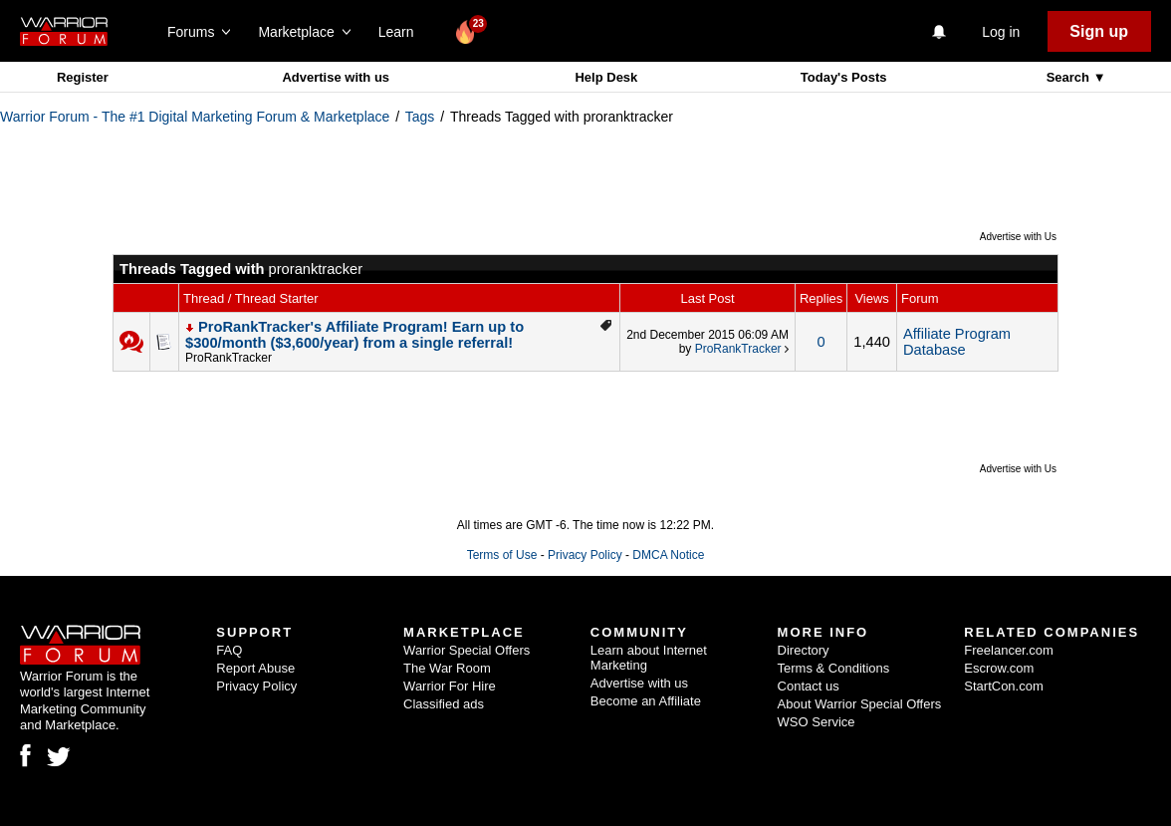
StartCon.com (1003, 686)
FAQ (229, 650)
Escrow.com (999, 668)
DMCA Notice (668, 555)
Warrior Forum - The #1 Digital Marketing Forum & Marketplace (194, 117)
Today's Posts (844, 77)
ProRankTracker (228, 358)
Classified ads (443, 703)
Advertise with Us (1018, 236)
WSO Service (816, 721)
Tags (420, 117)
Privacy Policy (585, 555)
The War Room (447, 668)
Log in (1001, 32)
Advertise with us (335, 77)
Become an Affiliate (645, 700)
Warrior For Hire (449, 686)
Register (83, 77)
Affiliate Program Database (957, 342)
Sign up (1098, 31)
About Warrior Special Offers (860, 703)
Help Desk (606, 77)
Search (1070, 77)
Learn (401, 32)
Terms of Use (502, 555)
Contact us (808, 686)
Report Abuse (255, 668)
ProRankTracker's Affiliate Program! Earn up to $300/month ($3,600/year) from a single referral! (354, 335)
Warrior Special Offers (466, 650)
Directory (803, 650)
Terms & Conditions (834, 668)
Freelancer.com (1009, 650)
